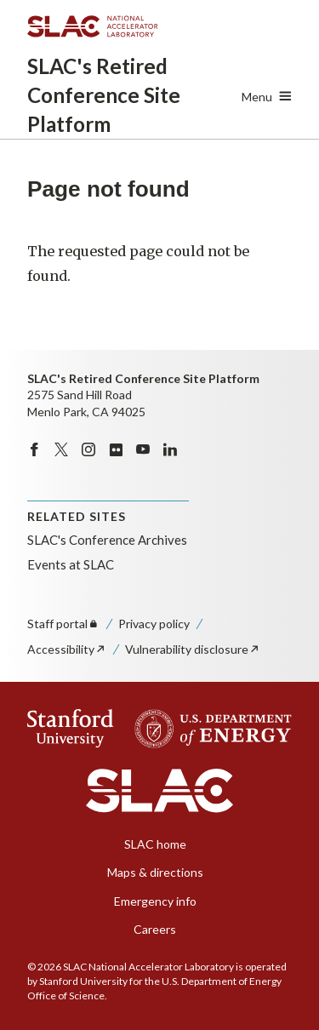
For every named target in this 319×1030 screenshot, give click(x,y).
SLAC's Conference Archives (107, 539)
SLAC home (155, 844)
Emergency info (155, 901)
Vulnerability (192, 649)
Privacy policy (154, 623)
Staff (63, 623)
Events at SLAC (70, 564)
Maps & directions (155, 872)
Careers (155, 929)
